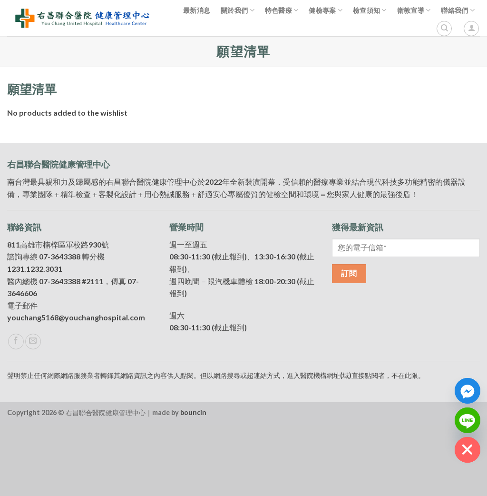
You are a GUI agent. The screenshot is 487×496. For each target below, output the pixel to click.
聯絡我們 (458, 10)
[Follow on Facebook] (16, 412)
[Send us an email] (33, 412)
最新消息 (196, 10)
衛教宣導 (414, 10)
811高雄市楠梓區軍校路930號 (58, 315)
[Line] (467, 420)
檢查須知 (370, 10)
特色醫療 (282, 10)
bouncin (193, 483)
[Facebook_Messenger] (467, 391)
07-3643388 (59, 327)
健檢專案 (325, 10)
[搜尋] (444, 28)
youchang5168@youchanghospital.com (76, 388)
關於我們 (237, 10)
